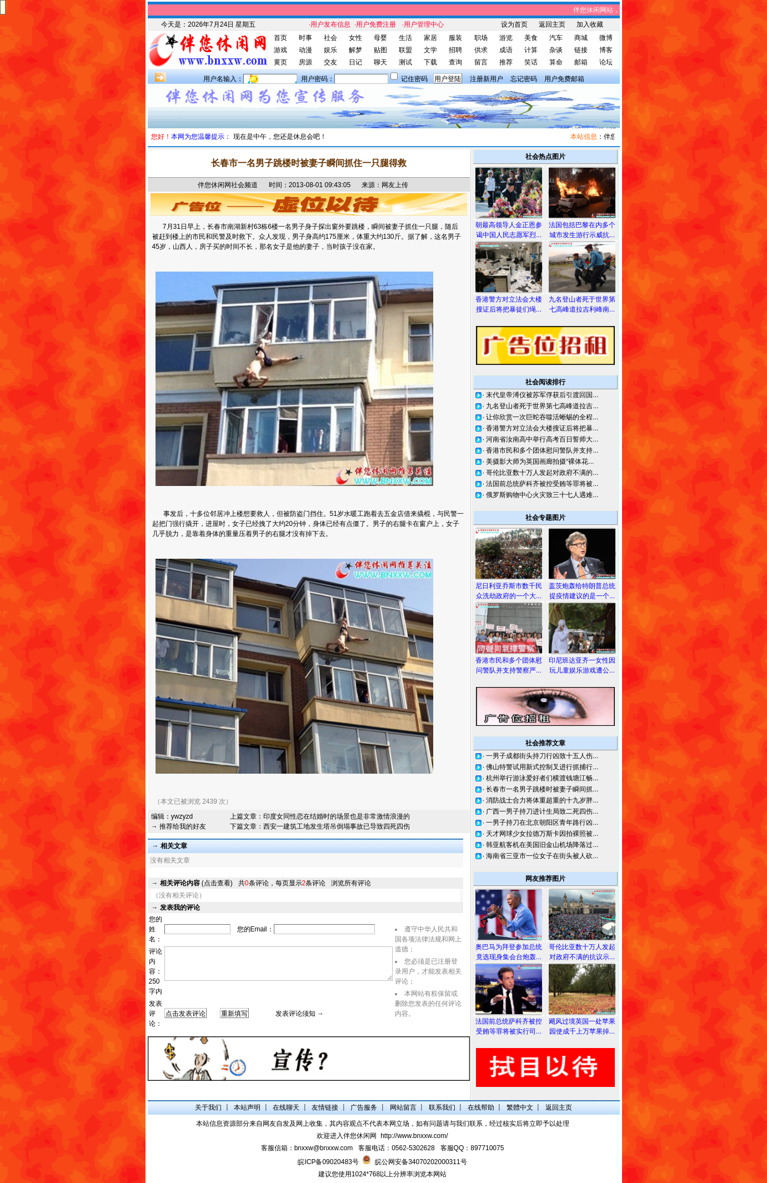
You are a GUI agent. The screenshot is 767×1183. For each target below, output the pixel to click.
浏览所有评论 (351, 883)
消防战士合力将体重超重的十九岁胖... (542, 800)
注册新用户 (486, 79)
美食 (531, 38)
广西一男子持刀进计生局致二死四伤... (542, 811)
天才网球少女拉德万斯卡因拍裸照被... (542, 834)
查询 (455, 62)
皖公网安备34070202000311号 (421, 1162)
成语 (506, 50)
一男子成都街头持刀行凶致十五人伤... (542, 756)
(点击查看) (196, 883)
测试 (405, 62)
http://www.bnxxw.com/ (414, 1136)
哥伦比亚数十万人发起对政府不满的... (542, 473)
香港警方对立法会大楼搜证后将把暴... (542, 428)
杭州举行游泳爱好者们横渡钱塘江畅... (542, 778)
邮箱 (581, 62)
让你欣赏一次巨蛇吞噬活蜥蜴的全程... (542, 417)
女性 (355, 38)
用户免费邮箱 (564, 79)
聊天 (380, 62)
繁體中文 (520, 1107)
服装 (455, 38)
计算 (531, 50)
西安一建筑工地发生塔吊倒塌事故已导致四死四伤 (336, 826)
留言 (481, 62)
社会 (330, 38)
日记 (355, 62)
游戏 (280, 50)
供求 (481, 50)
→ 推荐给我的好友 (178, 826)
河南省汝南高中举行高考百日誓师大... (542, 439)
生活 (405, 38)
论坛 (606, 62)
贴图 (380, 50)
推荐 (506, 62)
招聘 (455, 50)
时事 (305, 38)
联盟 (405, 50)
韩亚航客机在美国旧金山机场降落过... (542, 845)
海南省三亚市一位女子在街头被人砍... (542, 856)
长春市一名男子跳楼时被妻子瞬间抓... (542, 789)
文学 (430, 50)
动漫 (305, 50)
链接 (581, 50)
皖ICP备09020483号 (328, 1162)
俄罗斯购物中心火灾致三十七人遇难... (542, 495)
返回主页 (552, 24)
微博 (606, 38)
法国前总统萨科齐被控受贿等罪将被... (542, 484)
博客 (606, 50)
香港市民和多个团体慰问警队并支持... (542, 450)
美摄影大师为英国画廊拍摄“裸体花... (540, 461)
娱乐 (330, 50)
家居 (430, 38)
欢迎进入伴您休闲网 (347, 1136)
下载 (430, 62)
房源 (305, 62)
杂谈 (556, 50)
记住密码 (414, 79)
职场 (481, 38)
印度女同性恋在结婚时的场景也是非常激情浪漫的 (336, 816)
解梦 (355, 50)
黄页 (280, 62)
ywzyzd (182, 816)
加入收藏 (589, 24)
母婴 (380, 38)
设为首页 (514, 24)
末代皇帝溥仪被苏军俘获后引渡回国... (542, 395)
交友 (330, 62)
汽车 (556, 38)
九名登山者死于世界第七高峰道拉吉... (542, 406)
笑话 (531, 62)
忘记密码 (523, 79)
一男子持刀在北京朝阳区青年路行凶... (542, 822)
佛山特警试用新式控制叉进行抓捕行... (542, 767)
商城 (581, 38)
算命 (556, 62)
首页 (280, 38)
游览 (506, 38)
